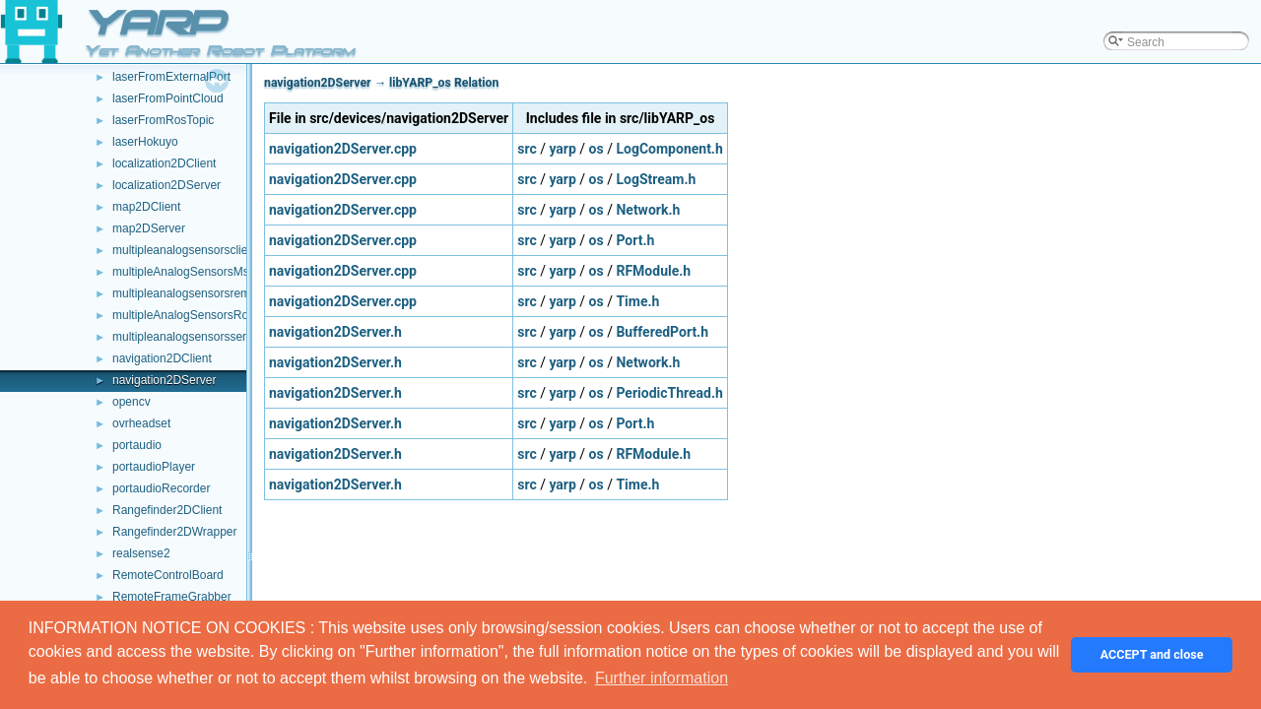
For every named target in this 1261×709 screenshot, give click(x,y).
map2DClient (146, 207)
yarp (562, 149)
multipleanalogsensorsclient (184, 250)
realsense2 (141, 553)
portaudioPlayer (153, 467)
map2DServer (148, 228)
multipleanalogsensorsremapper (196, 293)
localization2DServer (166, 185)
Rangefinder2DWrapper (174, 532)
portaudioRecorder (161, 488)
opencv (131, 402)
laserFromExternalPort (171, 77)
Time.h (637, 301)
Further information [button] (661, 678)
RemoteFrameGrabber (172, 597)
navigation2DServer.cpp (343, 149)
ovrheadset (141, 423)
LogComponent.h (669, 149)
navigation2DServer (164, 380)
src (526, 149)
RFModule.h (653, 271)
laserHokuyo (145, 142)
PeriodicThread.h (669, 393)
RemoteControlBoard (168, 575)
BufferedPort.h (662, 332)
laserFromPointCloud (168, 98)
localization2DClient (164, 163)
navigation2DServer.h (335, 332)
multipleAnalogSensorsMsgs (186, 272)
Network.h (648, 210)
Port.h (635, 240)
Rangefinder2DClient (167, 510)
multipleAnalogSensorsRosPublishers (210, 315)
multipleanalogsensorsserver (187, 337)
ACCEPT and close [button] (1152, 654)
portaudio (137, 445)
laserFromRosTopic (163, 120)
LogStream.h (656, 179)
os (596, 149)
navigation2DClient (162, 358)
